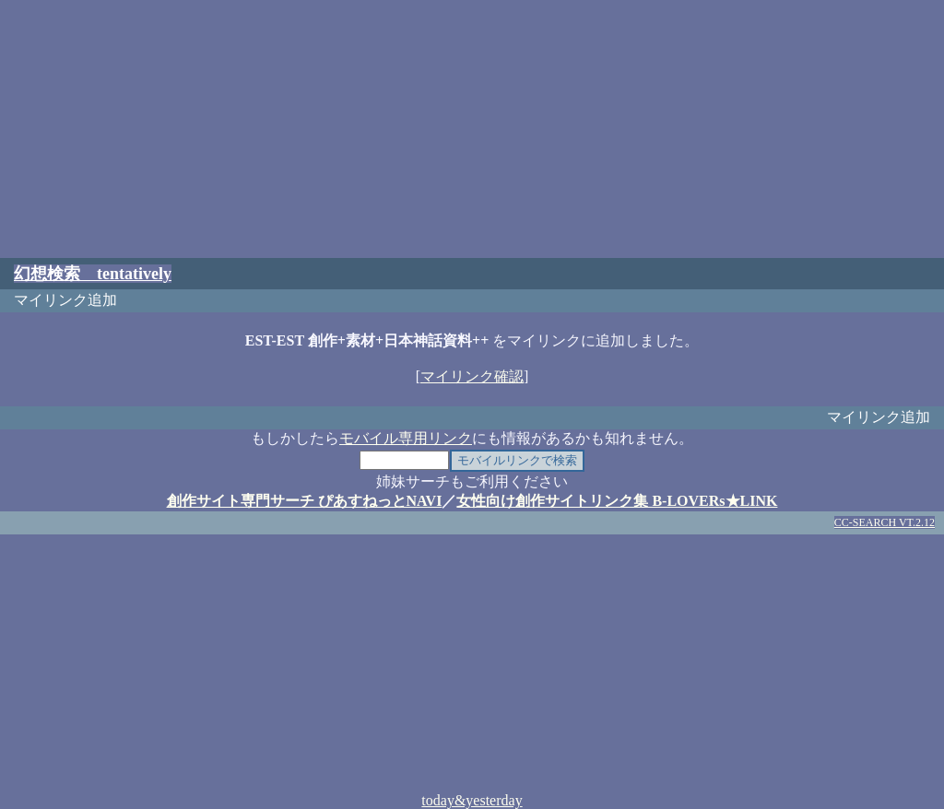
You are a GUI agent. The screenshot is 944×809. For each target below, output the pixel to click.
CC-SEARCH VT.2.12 (884, 522)
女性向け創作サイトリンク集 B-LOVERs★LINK (616, 501)
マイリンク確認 (472, 376)
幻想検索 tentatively (92, 273)
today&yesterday (471, 800)
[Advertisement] (472, 129)
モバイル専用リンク (405, 438)
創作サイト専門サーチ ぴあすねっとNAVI (304, 501)
